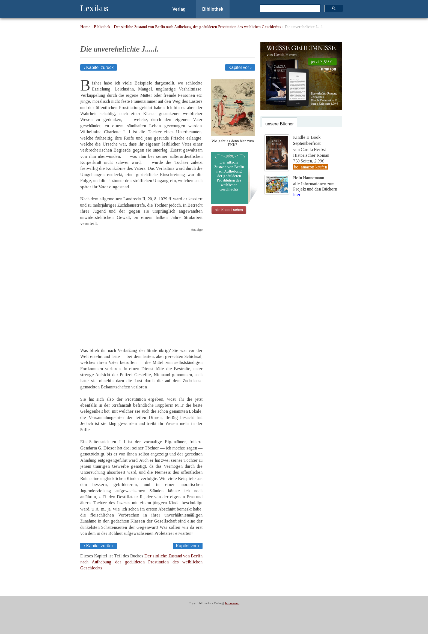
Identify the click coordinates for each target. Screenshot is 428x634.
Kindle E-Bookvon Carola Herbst (309, 143)
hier (297, 194)
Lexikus (94, 8)
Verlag (179, 9)
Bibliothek (212, 9)
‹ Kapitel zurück (99, 67)
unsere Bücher (279, 124)
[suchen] (290, 8)
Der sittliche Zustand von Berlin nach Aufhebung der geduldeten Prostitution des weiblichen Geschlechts (197, 27)
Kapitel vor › (240, 67)
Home (85, 27)
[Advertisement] (141, 285)
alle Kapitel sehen (229, 210)
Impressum (232, 603)
